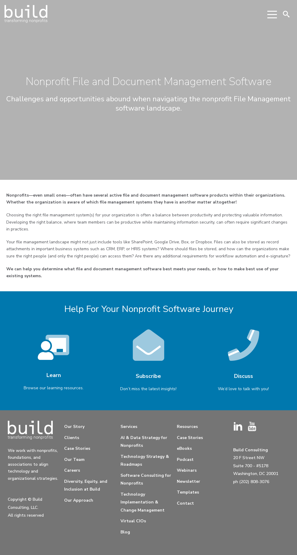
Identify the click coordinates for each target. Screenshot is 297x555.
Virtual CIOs (133, 521)
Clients (71, 438)
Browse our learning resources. (54, 388)
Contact (185, 503)
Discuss (243, 376)
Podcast (185, 459)
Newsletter (188, 481)
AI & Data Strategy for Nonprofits (143, 442)
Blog (125, 532)
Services (128, 426)
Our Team (74, 459)
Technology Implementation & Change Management (142, 502)
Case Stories (77, 448)
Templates (188, 492)
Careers (72, 470)
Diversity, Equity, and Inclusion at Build (85, 485)
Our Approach (78, 500)
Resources (187, 426)
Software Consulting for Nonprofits (145, 479)
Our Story (74, 426)
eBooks (184, 448)
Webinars (187, 470)
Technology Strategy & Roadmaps (144, 460)
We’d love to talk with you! (243, 389)
